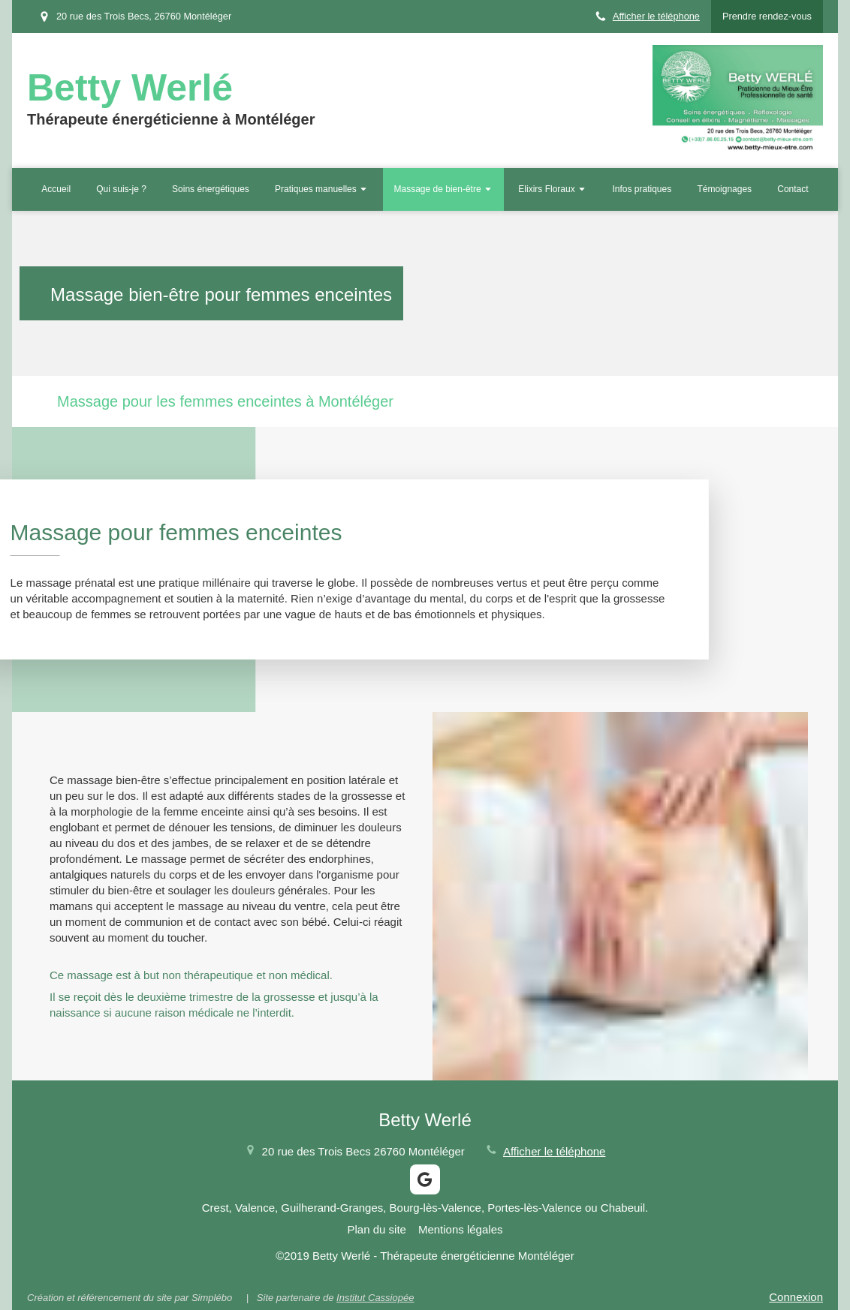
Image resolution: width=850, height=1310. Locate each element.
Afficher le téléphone (656, 16)
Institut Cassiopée (375, 1297)
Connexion (796, 1296)
